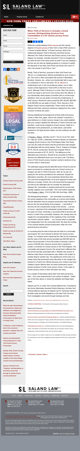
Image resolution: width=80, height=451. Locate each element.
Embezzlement (9, 222)
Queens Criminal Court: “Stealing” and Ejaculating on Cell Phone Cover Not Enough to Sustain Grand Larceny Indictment (13, 384)
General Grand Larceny (39, 302)
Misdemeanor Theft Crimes (63, 302)
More (75, 17)
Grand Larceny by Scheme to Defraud (12, 238)
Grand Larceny (42, 50)
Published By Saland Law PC (66, 6)
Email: (5, 43)
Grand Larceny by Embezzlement (9, 231)
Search (8, 302)
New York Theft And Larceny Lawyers (12, 280)
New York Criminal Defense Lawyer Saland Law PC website (20, 429)
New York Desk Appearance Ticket (12, 287)
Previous (32, 359)
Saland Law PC (23, 446)
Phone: (5, 48)
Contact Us (47, 17)
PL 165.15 (61, 85)
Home (9, 17)
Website (20, 409)
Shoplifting (8, 211)
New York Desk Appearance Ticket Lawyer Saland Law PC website (22, 431)
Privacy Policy (28, 409)
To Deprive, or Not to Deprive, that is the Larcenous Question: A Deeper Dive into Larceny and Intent (13, 339)
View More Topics (9, 247)
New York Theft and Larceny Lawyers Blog (24, 6)
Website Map (56, 409)
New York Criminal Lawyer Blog (11, 262)
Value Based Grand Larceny (12, 206)
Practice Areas (27, 17)
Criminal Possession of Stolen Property (10, 199)
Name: (5, 38)
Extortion (7, 226)
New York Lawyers (9, 275)
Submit (13, 64)
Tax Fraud (7, 243)
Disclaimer (38, 409)
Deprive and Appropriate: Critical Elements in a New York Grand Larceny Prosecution (11, 353)
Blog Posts (65, 409)
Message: (6, 54)
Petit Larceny (53, 48)
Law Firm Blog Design (64, 447)
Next (46, 359)
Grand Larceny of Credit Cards (11, 217)
